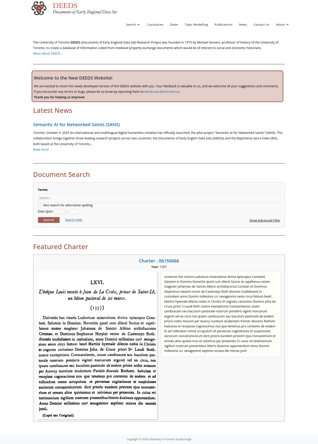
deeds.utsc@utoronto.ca (162, 91)
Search (49, 220)
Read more (41, 149)
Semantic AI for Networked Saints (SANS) (76, 124)
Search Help (73, 220)
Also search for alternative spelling (68, 205)
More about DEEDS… (48, 53)
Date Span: (45, 211)
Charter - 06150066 (159, 261)
